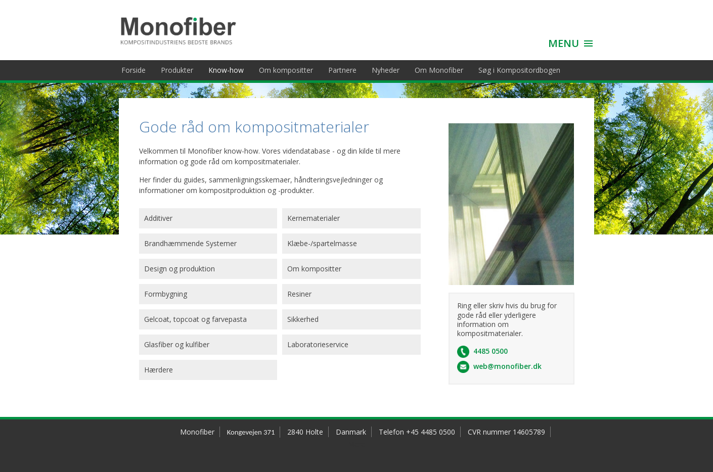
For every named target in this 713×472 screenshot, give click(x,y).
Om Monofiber (439, 70)
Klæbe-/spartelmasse (322, 243)
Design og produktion (179, 268)
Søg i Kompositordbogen (519, 70)
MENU (563, 43)
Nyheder (385, 70)
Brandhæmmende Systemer (190, 243)
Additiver (158, 218)
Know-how (226, 70)
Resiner (299, 294)
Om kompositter (286, 70)
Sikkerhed (303, 319)
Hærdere (158, 369)
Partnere (342, 70)
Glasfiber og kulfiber (176, 344)
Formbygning (165, 294)
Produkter (177, 70)
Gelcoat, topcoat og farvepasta (195, 319)
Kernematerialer (313, 218)
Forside (133, 70)
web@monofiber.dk (507, 366)
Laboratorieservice (317, 344)
